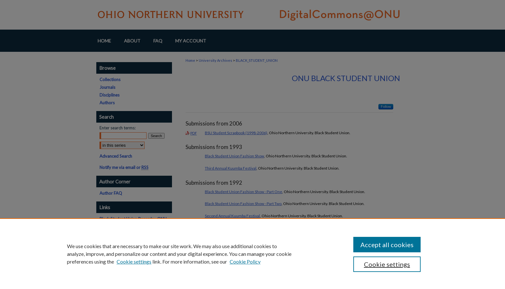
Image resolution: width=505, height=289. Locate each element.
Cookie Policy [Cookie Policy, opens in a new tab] (245, 261)
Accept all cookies (387, 244)
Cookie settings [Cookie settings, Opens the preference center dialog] (387, 264)
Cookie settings (134, 261)
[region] (252, 253)
